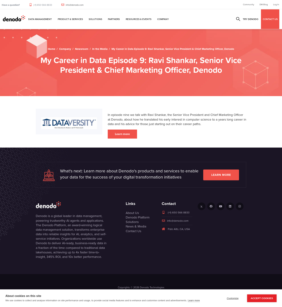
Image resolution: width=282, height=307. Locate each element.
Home (51, 49)
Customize (233, 298)
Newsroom (81, 49)
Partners (114, 19)
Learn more (122, 134)
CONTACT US (270, 19)
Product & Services (70, 19)
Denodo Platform (138, 217)
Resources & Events (138, 19)
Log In (276, 4)
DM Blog (264, 4)
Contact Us (133, 231)
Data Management (40, 19)
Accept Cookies (262, 298)
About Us (132, 213)
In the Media (100, 49)
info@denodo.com (75, 5)
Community (248, 4)
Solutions (95, 19)
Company (163, 19)
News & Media (136, 226)
